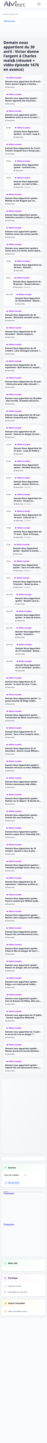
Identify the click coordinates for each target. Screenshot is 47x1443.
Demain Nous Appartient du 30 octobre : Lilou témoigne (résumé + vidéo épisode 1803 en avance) (22, 351)
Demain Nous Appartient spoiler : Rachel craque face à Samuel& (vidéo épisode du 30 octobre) (23, 834)
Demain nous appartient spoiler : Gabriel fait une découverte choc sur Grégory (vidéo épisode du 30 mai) (23, 1067)
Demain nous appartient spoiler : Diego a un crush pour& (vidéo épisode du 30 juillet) (21, 984)
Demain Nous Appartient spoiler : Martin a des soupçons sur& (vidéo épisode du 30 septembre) (22, 917)
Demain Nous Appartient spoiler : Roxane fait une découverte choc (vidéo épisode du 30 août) (21, 934)
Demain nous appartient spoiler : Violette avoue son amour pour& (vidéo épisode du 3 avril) (21, 234)
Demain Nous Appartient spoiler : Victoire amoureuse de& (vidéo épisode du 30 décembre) (21, 784)
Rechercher (9, 21)
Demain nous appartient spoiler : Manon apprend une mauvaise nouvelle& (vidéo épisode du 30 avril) (23, 101)
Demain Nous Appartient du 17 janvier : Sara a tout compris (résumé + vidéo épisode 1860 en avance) (23, 734)
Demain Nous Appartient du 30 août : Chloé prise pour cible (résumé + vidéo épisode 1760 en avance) (23, 384)
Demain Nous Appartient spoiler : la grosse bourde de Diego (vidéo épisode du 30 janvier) (23, 701)
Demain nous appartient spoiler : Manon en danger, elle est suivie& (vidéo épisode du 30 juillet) (22, 967)
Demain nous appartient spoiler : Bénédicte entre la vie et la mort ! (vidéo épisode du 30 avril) (21, 117)
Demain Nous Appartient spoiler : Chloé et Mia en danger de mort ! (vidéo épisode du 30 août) (21, 951)
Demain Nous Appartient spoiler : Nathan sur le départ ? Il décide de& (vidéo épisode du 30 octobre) (23, 801)
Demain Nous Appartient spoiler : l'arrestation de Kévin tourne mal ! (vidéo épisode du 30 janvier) (22, 717)
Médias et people (15, 78)
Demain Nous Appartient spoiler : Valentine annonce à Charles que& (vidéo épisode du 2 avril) (22, 217)
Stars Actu (10, 87)
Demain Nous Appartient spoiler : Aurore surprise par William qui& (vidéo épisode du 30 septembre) (21, 901)
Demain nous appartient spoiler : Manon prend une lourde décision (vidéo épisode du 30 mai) (22, 1051)
